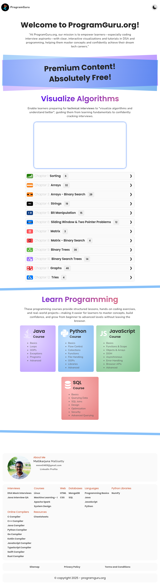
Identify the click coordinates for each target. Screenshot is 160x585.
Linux (37, 493)
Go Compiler (15, 534)
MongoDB (74, 493)
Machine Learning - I (46, 497)
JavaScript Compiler (19, 543)
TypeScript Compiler (19, 547)
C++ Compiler (15, 521)
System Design (42, 506)
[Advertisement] (89, 7)
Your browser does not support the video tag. (80, 145)
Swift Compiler (16, 551)
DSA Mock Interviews (19, 493)
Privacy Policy (72, 566)
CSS (62, 497)
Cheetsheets (41, 516)
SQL (71, 497)
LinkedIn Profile (49, 469)
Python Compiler (17, 529)
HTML (63, 493)
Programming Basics (97, 493)
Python (89, 506)
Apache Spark (42, 501)
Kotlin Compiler (16, 538)
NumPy (116, 493)
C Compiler (14, 516)
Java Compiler (16, 525)
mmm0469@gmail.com (49, 465)
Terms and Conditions (117, 566)
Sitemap (35, 566)
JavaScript (91, 501)
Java (88, 497)
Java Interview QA (18, 497)
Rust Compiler (16, 556)
